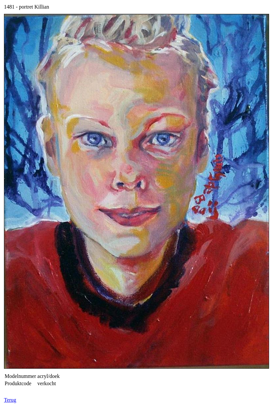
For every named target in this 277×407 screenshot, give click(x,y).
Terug (10, 400)
